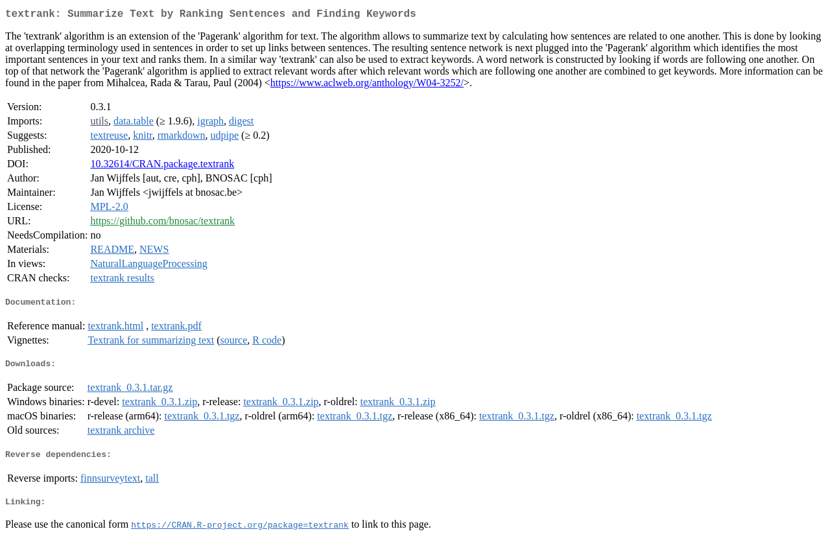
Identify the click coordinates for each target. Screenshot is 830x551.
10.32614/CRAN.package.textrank (162, 166)
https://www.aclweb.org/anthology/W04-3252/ (367, 85)
